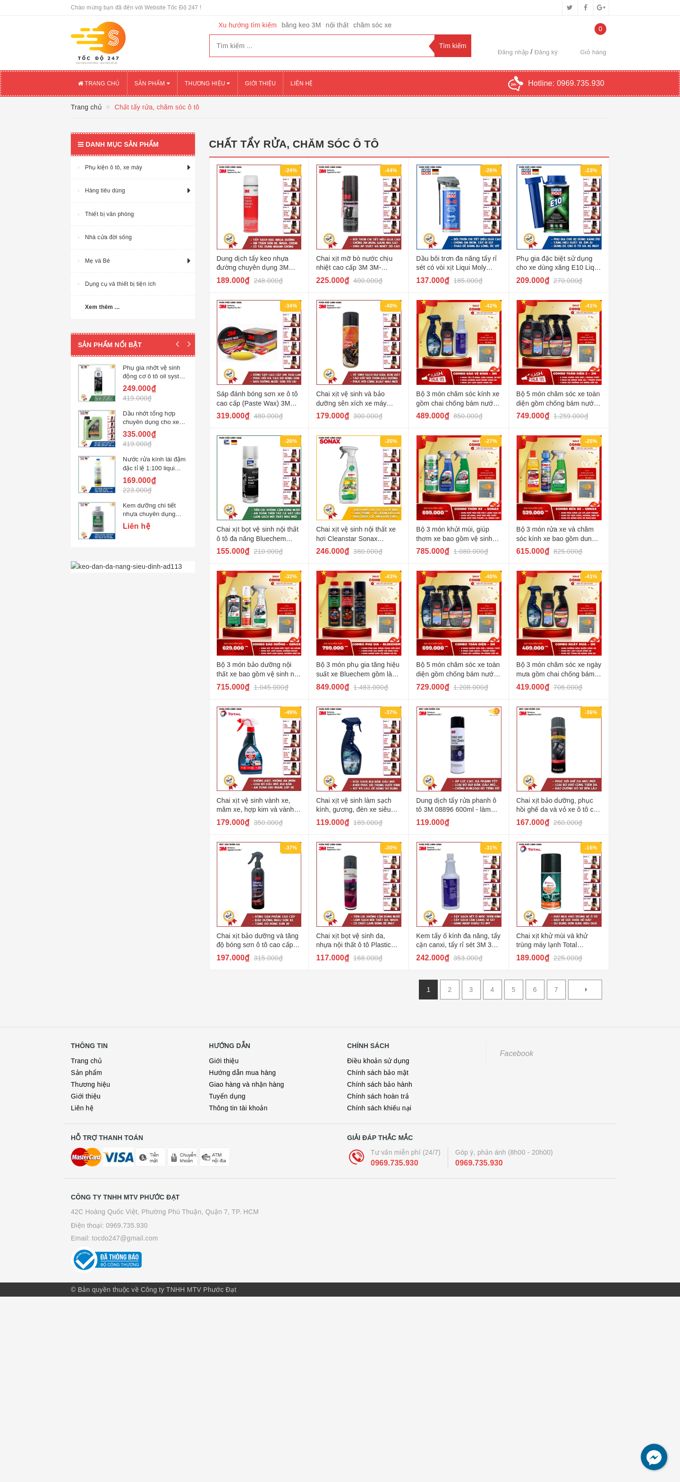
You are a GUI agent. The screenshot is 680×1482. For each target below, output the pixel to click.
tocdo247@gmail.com (125, 1238)
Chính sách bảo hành (379, 1084)
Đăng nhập (513, 52)
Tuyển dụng (227, 1096)
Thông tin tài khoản (238, 1108)
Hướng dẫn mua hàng (242, 1072)
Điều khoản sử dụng (378, 1061)
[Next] (585, 989)
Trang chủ (99, 83)
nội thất (337, 25)
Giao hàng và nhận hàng (246, 1084)
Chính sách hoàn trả (378, 1096)
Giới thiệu (260, 83)
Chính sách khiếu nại (379, 1108)
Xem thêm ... (102, 307)
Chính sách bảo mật (377, 1072)
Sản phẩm (152, 83)
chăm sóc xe (372, 25)
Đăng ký (546, 52)
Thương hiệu (207, 83)
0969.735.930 (394, 1163)
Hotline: (566, 83)
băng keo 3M (301, 25)
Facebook (517, 1053)
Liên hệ (301, 83)
